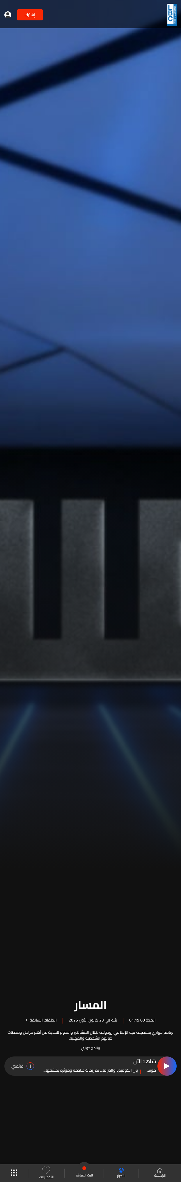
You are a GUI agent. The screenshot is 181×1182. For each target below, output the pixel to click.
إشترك (30, 15)
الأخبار (121, 1173)
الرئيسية (160, 1173)
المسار (90, 1003)
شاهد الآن (144, 1061)
